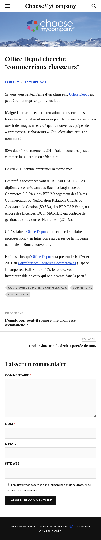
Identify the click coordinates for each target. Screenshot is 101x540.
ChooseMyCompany (50, 5)
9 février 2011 (35, 82)
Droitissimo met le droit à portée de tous (62, 345)
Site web (12, 463)
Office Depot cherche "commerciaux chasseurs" (42, 63)
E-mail (11, 443)
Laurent (12, 82)
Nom (10, 423)
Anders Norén (50, 530)
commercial (82, 287)
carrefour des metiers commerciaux (37, 287)
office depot (18, 294)
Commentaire (18, 375)
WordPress (58, 526)
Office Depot (79, 94)
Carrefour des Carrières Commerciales (47, 263)
